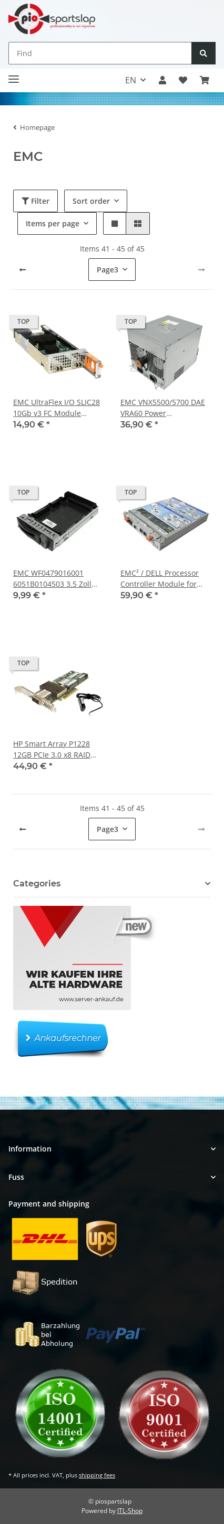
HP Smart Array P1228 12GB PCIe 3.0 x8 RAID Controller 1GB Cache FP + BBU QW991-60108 (55, 749)
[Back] (22, 270)
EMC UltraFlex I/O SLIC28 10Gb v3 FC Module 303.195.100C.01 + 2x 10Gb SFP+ (56, 408)
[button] (162, 80)
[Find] (100, 53)
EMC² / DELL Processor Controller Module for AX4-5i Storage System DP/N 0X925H (159, 578)
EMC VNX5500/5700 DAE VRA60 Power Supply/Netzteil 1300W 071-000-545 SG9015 (162, 408)
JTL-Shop (129, 1510)
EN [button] (130, 80)
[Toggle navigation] (13, 75)
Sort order (91, 201)
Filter (35, 201)
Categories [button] (36, 884)
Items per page (52, 223)
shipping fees (97, 1475)
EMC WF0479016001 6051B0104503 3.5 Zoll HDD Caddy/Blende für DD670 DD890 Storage (53, 578)
